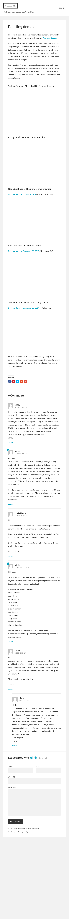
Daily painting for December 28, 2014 (23, 308)
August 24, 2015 (22, 454)
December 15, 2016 (22, 653)
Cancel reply (43, 758)
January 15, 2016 (22, 567)
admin (17, 565)
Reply (10, 443)
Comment (12, 788)
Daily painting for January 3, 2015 (22, 194)
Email (38, 766)
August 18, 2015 (22, 407)
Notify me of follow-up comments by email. (25, 828)
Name (11, 766)
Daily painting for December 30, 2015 (23, 251)
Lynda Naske (20, 513)
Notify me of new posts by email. (21, 832)
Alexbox (10, 6)
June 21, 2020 (24, 700)
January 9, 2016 (21, 516)
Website (11, 777)
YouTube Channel (49, 38)
